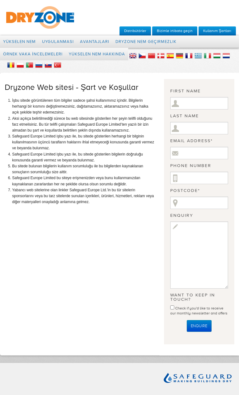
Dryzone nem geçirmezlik (145, 41)
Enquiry (181, 215)
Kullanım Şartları (217, 31)
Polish (20, 65)
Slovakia (48, 65)
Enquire (199, 325)
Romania (11, 65)
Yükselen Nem (19, 41)
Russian (39, 65)
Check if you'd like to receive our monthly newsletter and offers (198, 309)
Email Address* (191, 141)
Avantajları (94, 41)
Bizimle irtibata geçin (175, 31)
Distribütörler (135, 31)
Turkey (57, 65)
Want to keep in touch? (192, 297)
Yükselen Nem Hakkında (97, 54)
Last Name (184, 116)
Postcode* (185, 190)
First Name (185, 91)
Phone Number (190, 166)
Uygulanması (58, 41)
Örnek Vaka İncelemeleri (33, 54)
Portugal (29, 65)
